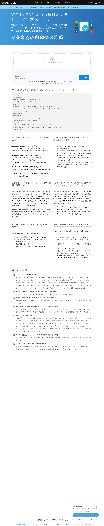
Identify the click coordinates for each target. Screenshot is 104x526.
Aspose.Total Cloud (34, 214)
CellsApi (40, 151)
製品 (36, 2)
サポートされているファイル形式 (59, 312)
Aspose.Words (65, 162)
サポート (49, 2)
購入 (42, 2)
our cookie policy (85, 511)
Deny (92, 519)
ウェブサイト (58, 2)
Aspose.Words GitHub (63, 151)
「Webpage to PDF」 (63, 237)
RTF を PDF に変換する (23, 237)
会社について (69, 2)
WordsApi (33, 151)
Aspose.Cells (78, 162)
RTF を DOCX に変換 (63, 524)
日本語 (90, 2)
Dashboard (60, 146)
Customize (79, 519)
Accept (86, 515)
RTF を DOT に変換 (41, 524)
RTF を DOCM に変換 (84, 524)
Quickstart (19, 337)
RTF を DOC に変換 (20, 524)
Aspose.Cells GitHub (81, 151)
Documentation (67, 294)
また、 (59, 162)
